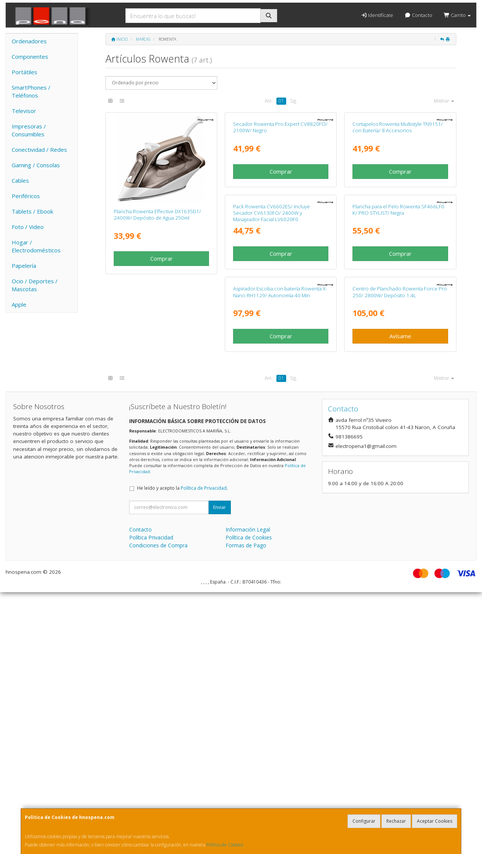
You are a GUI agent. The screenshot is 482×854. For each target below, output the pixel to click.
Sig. (293, 101)
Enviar (219, 769)
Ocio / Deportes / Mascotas (35, 285)
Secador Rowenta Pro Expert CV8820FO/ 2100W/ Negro (280, 214)
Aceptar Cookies (434, 821)
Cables (20, 180)
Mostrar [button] (444, 101)
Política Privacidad (151, 799)
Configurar (363, 821)
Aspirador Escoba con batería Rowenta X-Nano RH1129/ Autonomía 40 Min (399, 384)
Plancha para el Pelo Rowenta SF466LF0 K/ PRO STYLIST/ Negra (279, 384)
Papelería (24, 265)
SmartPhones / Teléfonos (31, 91)
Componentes (30, 56)
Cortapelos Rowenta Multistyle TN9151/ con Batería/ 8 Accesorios (397, 214)
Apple (19, 304)
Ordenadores (29, 41)
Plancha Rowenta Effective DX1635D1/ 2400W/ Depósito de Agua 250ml (157, 214)
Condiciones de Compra (158, 807)
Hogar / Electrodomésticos (36, 246)
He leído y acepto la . (182, 750)
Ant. (269, 101)
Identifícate (377, 15)
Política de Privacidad (204, 750)
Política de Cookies (224, 845)
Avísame (161, 598)
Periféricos (26, 196)
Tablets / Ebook (32, 211)
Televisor (24, 111)
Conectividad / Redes (39, 149)
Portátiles (24, 72)
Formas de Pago (246, 807)
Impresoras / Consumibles (29, 130)
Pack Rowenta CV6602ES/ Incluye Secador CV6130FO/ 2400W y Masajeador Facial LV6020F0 (152, 387)
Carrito (457, 15)
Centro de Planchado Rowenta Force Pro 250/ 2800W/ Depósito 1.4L (161, 553)
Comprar (161, 258)
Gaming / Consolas (36, 165)
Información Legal (248, 791)
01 (281, 101)
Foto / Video (28, 227)
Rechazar (396, 821)
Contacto (418, 15)
